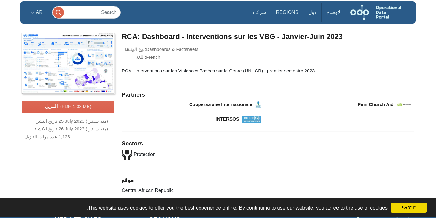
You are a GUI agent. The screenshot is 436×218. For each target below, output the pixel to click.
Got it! (408, 207)
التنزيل (68, 107)
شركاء (259, 12)
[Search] (86, 12)
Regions (287, 12)
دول (312, 12)
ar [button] (39, 12)
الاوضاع (334, 12)
